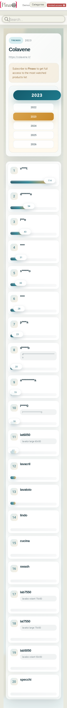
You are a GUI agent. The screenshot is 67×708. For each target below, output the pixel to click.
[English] (14, 5)
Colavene (19, 49)
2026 (33, 144)
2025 (33, 135)
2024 (33, 125)
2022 (33, 107)
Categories (37, 4)
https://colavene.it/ (20, 57)
